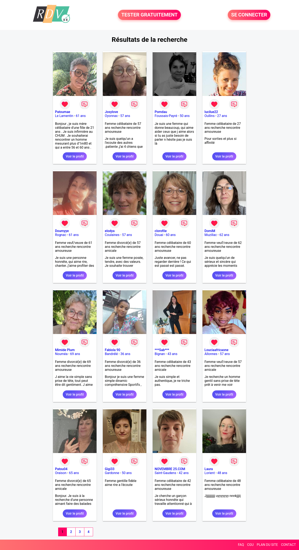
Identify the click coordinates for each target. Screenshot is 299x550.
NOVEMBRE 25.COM (170, 469)
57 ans (125, 116)
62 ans (224, 235)
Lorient (210, 473)
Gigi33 (109, 469)
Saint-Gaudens (165, 473)
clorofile (161, 231)
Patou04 (61, 469)
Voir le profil (75, 156)
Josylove (111, 112)
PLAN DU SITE (267, 545)
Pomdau (161, 112)
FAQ (241, 545)
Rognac (60, 235)
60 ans (171, 235)
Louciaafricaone (216, 350)
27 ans (222, 116)
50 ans (185, 116)
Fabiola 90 (112, 350)
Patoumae (62, 112)
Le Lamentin (64, 116)
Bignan (160, 354)
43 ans (172, 354)
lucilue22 (211, 112)
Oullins (210, 116)
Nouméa (61, 354)
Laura (209, 469)
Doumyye (62, 231)
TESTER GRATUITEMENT (149, 15)
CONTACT (288, 545)
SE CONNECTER (249, 15)
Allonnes (211, 354)
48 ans (222, 473)
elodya (110, 231)
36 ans (125, 354)
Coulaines (112, 235)
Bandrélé (111, 354)
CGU (250, 545)
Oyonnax (111, 116)
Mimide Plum (65, 350)
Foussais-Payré (166, 116)
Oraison (60, 473)
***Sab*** (162, 350)
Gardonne (112, 473)
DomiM (210, 231)
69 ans (75, 354)
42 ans (184, 473)
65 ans (74, 473)
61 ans (81, 116)
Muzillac (211, 235)
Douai (159, 235)
